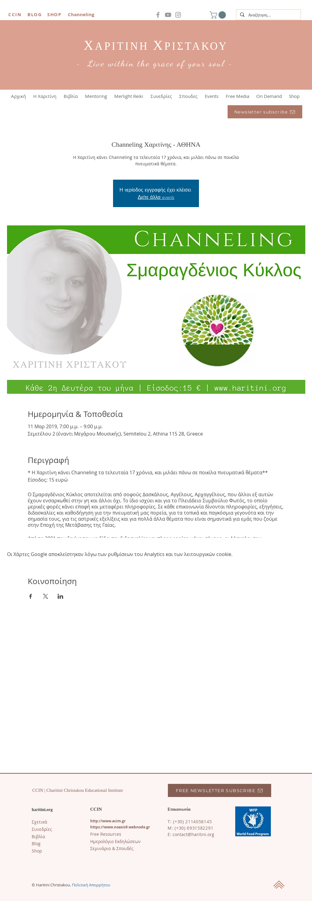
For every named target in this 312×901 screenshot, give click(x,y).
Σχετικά (39, 822)
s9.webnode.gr (137, 827)
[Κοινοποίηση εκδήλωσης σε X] (45, 596)
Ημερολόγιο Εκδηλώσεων (115, 841)
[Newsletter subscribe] (265, 111)
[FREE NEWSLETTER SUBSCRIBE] (219, 790)
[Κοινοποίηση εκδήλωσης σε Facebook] (31, 596)
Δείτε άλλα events (156, 197)
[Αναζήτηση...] (268, 15)
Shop (37, 851)
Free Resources (105, 834)
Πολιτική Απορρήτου (91, 885)
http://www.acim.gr (108, 821)
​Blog (36, 843)
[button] (219, 15)
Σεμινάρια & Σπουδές (111, 848)
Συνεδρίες (42, 829)
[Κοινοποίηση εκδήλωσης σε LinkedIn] (60, 596)
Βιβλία (38, 836)
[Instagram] (178, 15)
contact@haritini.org (193, 834)
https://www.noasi (107, 827)
